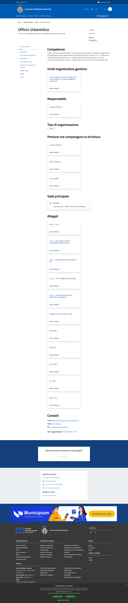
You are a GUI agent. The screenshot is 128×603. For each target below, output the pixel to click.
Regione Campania (21, 2)
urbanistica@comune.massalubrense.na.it (67, 420)
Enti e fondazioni (21, 552)
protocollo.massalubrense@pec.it (59, 427)
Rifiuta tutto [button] (70, 596)
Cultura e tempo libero (46, 548)
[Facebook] (91, 9)
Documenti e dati (21, 559)
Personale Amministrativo (23, 557)
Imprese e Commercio (46, 552)
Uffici (36, 22)
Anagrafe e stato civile (46, 545)
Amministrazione (28, 22)
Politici (18, 555)
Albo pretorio (68, 570)
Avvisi (90, 550)
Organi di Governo (21, 545)
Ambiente (67, 552)
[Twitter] (95, 9)
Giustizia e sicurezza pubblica (72, 548)
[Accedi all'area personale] (104, 2)
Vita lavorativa (44, 550)
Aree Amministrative (22, 548)
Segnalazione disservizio (47, 570)
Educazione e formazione (71, 545)
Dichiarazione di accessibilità (72, 577)
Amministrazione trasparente (72, 568)
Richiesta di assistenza (46, 575)
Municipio (56, 203)
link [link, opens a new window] (80, 593)
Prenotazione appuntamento (48, 568)
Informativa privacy (69, 573)
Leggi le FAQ (43, 573)
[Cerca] (110, 9)
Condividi (92, 30)
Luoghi (90, 560)
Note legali (67, 575)
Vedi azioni (92, 33)
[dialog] (64, 593)
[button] (64, 600)
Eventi (90, 558)
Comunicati (91, 548)
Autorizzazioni (68, 557)
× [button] (126, 585)
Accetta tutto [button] (58, 596)
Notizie (90, 545)
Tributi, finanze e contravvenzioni (73, 550)
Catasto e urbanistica (46, 555)
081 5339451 (57, 424)
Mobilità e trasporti (45, 557)
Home (19, 22)
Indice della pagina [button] (24, 46)
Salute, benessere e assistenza (73, 554)
